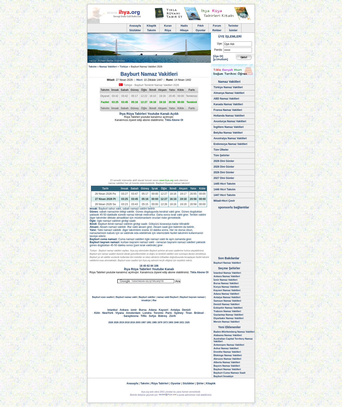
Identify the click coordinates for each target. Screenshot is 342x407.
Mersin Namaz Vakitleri (226, 321)
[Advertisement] (148, 151)
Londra (147, 312)
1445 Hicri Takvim (225, 183)
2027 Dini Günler (224, 178)
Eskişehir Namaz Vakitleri (228, 307)
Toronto (158, 312)
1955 (170, 322)
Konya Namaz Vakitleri (226, 286)
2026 (110, 322)
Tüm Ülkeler (221, 149)
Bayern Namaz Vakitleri (227, 365)
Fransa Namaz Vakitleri (228, 110)
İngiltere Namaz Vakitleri (229, 127)
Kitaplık (210, 383)
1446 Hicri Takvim (225, 189)
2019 (121, 322)
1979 (159, 322)
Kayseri (163, 309)
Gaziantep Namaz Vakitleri (228, 314)
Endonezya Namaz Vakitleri (230, 144)
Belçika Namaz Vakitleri (228, 132)
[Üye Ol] (218, 56)
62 (148, 265)
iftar (154, 300)
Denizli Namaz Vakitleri (226, 304)
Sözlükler (135, 30)
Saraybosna (131, 316)
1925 (187, 322)
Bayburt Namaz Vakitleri (227, 262)
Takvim (151, 30)
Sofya (152, 316)
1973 (165, 322)
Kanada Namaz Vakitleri (228, 104)
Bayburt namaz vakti (126, 297)
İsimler (233, 30)
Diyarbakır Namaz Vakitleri (229, 318)
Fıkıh (200, 25)
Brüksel (199, 312)
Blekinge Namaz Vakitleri (228, 355)
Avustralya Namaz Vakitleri (230, 138)
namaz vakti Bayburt (167, 297)
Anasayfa (135, 25)
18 (141, 265)
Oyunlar (200, 30)
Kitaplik (151, 25)
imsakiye (145, 300)
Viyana (119, 312)
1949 (176, 322)
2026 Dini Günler (224, 161)
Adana (153, 309)
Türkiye (124, 66)
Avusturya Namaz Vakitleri (230, 121)
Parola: (218, 49)
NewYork (107, 312)
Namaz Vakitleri (108, 66)
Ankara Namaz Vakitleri (227, 276)
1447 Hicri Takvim (225, 195)
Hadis (184, 25)
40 (144, 265)
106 (156, 265)
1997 (143, 322)
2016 (132, 322)
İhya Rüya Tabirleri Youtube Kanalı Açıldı (149, 113)
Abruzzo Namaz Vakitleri (227, 358)
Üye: (219, 43)
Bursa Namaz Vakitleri (226, 283)
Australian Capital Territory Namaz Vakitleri (233, 340)
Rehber (216, 30)
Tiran (189, 312)
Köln (97, 312)
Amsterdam (133, 312)
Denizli (186, 309)
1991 (149, 322)
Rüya (168, 30)
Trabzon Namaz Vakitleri (227, 311)
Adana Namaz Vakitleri (226, 293)
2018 (127, 322)
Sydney (178, 312)
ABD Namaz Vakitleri (226, 98)
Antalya (175, 309)
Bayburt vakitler (147, 297)
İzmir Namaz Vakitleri (225, 279)
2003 (138, 322)
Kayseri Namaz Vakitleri (227, 290)
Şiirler (200, 383)
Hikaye (184, 30)
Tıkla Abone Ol (174, 120)
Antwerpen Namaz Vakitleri (229, 344)
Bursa (142, 309)
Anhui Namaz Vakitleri (226, 348)
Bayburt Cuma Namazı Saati (229, 372)
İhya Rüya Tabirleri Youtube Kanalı (149, 269)
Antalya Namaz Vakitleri (227, 297)
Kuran (168, 25)
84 (151, 265)
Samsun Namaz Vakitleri (227, 300)
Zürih (172, 316)
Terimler (233, 25)
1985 (154, 322)
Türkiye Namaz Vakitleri (228, 87)
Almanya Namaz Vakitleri (229, 92)
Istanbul (113, 309)
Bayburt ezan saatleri (103, 297)
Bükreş (162, 316)
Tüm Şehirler (221, 155)
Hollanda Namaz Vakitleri (229, 115)
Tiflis (144, 316)
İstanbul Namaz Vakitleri (227, 272)
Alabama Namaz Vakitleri (228, 335)
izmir (134, 309)
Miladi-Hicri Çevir (224, 200)
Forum (217, 25)
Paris (169, 312)
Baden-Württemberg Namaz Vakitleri (234, 331)
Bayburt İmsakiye (223, 376)
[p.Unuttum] (220, 59)
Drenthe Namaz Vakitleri (227, 351)
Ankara (124, 309)
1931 (181, 322)
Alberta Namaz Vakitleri (227, 362)
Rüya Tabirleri (160, 383)
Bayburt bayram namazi (192, 297)
